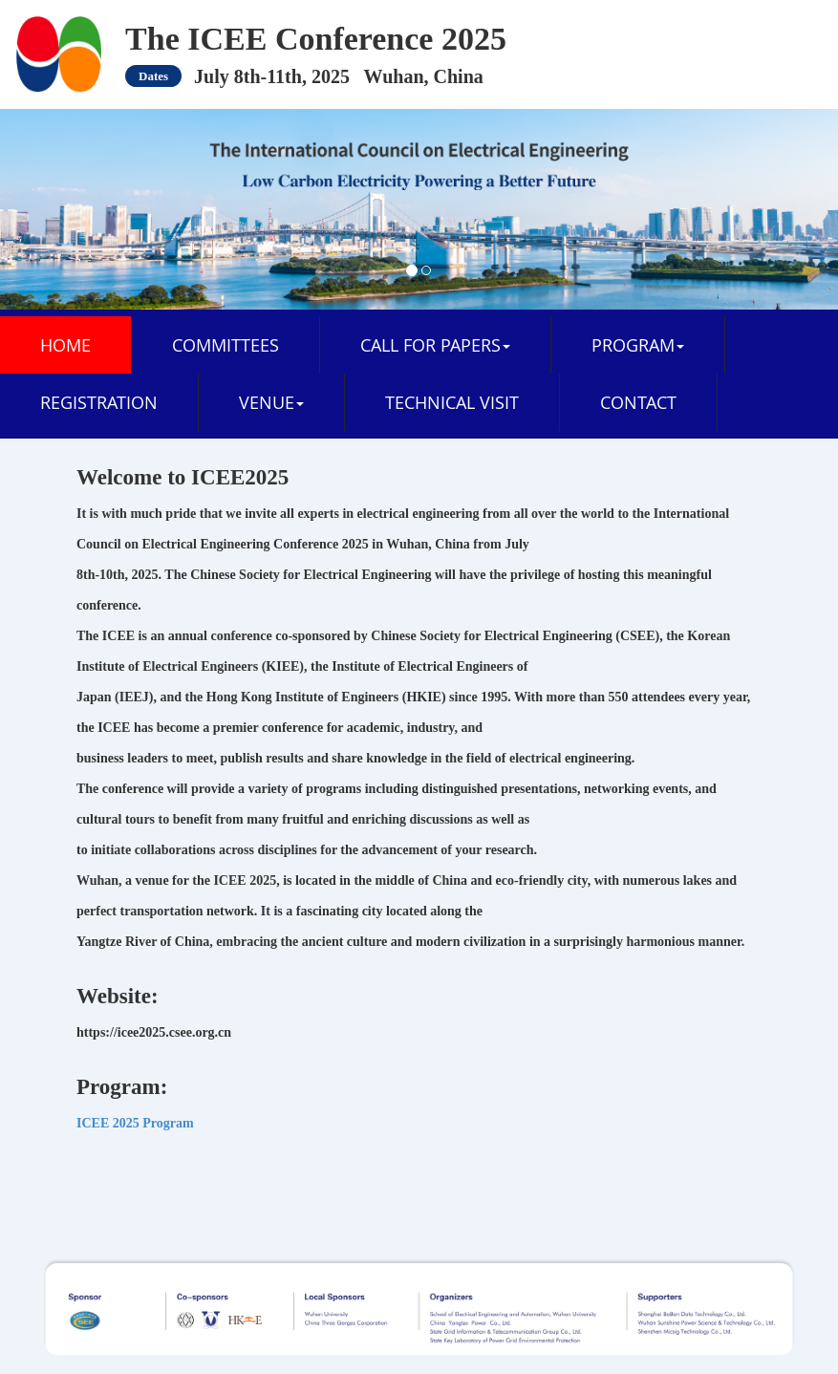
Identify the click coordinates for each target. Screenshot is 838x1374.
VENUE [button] (271, 402)
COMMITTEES (225, 344)
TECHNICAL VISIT (452, 402)
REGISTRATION (99, 402)
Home (65, 344)
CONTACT (638, 402)
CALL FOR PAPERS (435, 344)
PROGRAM (637, 344)
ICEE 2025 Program (135, 1123)
